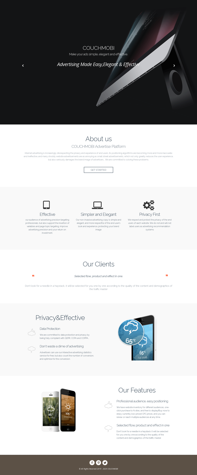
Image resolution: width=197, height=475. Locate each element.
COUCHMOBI (112, 469)
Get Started (98, 170)
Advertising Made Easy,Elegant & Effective (98, 64)
